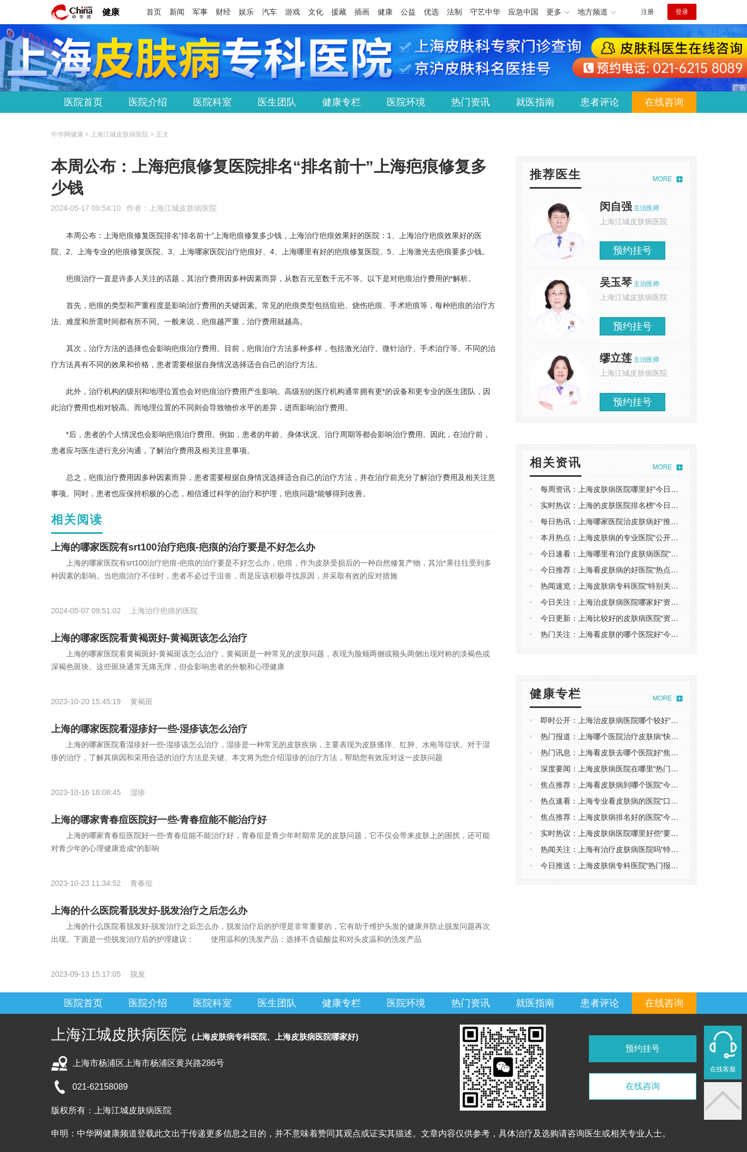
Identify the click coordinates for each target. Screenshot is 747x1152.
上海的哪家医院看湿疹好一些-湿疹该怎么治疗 (149, 729)
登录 (681, 12)
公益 (408, 12)
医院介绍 (148, 102)
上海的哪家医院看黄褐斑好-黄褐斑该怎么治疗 (149, 638)
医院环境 (406, 102)
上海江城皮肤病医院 (183, 208)
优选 (431, 12)
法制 (454, 12)
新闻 (176, 12)
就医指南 (535, 102)
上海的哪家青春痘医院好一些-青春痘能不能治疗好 (159, 819)
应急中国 (523, 12)
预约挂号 (632, 250)
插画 (361, 12)
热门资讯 (470, 102)
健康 (110, 12)
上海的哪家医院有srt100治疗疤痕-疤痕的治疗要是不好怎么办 (183, 547)
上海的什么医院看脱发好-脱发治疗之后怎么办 (149, 910)
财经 (223, 12)
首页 (153, 12)
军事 (200, 12)
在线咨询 (664, 102)
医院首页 (83, 102)
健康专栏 (341, 102)
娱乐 (246, 12)
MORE (662, 179)
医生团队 (277, 102)
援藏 (338, 12)
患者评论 (599, 102)
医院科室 (212, 102)
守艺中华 (485, 12)
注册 (647, 12)
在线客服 (723, 1069)
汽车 (269, 12)
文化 (315, 12)
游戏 (292, 12)
